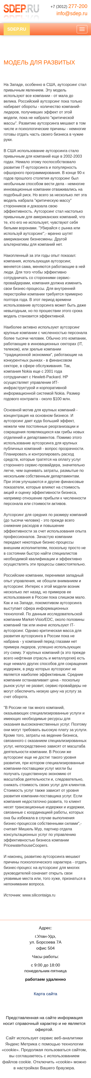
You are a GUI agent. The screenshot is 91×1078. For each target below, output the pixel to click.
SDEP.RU (16, 29)
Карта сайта (45, 993)
